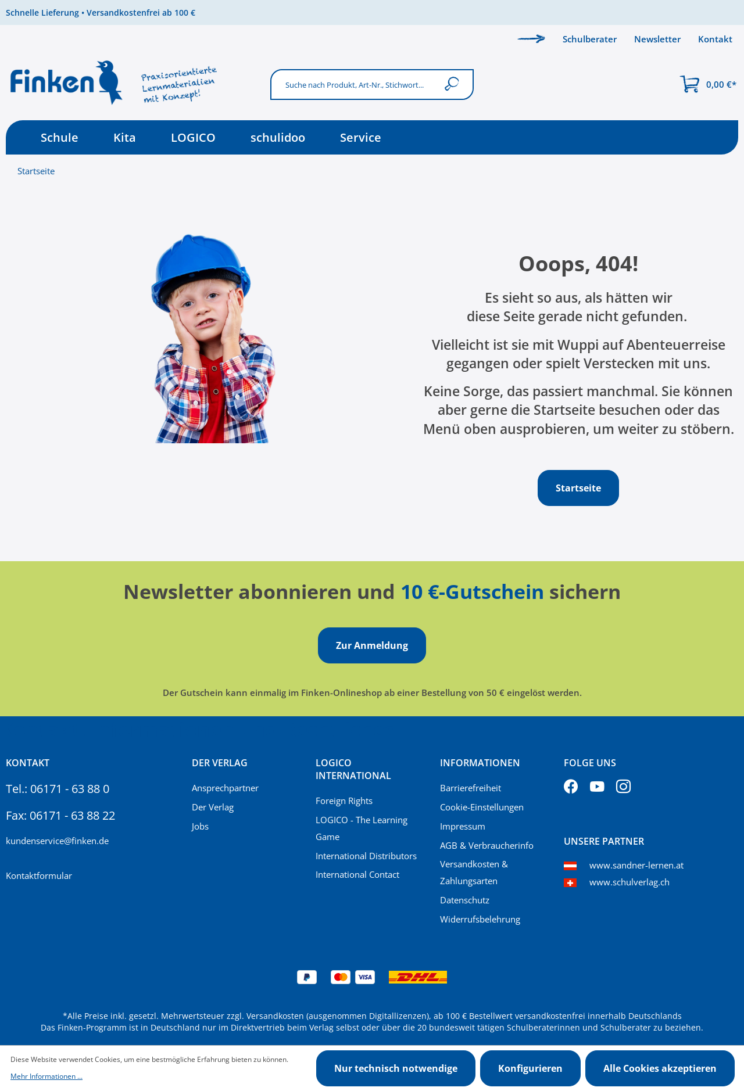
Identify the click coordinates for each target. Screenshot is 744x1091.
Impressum (462, 826)
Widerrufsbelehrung (480, 919)
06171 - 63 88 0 (69, 788)
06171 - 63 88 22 (72, 815)
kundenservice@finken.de (57, 840)
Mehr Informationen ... (46, 1076)
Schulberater (590, 39)
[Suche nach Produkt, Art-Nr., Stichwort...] (354, 84)
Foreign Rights (344, 800)
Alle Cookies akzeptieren (660, 1068)
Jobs (200, 826)
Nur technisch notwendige (395, 1068)
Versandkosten (275, 1015)
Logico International (353, 769)
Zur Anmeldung (372, 645)
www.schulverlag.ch (629, 882)
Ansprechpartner (225, 788)
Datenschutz (464, 900)
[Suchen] (454, 84)
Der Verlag (213, 807)
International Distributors (366, 856)
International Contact (357, 874)
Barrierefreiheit (470, 788)
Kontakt (715, 39)
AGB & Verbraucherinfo (487, 845)
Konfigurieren (530, 1068)
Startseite (36, 170)
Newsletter (657, 39)
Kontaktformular (39, 875)
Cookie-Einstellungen (482, 807)
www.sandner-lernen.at (636, 865)
